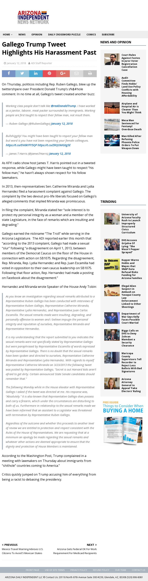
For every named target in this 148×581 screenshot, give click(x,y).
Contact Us (138, 569)
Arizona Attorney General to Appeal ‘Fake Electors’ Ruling (131, 385)
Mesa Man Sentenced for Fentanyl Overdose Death (132, 125)
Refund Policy (101, 569)
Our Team (120, 569)
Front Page (32, 569)
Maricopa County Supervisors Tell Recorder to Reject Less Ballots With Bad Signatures (132, 362)
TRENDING (108, 202)
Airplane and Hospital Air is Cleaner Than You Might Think (131, 108)
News (21, 34)
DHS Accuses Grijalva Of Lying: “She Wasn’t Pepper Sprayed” (131, 246)
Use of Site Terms (55, 569)
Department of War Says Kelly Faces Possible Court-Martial (131, 318)
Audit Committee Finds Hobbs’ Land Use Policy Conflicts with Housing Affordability (131, 87)
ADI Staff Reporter (41, 63)
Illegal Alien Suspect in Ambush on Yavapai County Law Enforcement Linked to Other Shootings (131, 296)
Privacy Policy (78, 569)
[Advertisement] (49, 513)
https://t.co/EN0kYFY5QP (21, 145)
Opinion (36, 34)
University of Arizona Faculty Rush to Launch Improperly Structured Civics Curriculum (131, 223)
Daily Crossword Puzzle (64, 34)
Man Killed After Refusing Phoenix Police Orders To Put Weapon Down (131, 142)
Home (6, 34)
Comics (91, 34)
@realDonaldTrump (63, 106)
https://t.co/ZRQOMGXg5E (54, 145)
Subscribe (108, 34)
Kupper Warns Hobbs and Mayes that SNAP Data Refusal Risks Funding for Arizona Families (132, 269)
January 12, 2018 (16, 63)
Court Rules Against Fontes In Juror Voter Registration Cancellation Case (131, 62)
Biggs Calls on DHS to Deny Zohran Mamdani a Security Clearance (130, 338)
